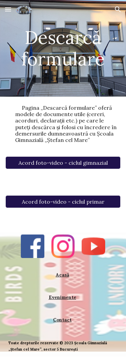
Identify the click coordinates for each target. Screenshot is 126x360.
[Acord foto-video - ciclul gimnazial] (63, 162)
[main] (63, 48)
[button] (8, 9)
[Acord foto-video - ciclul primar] (63, 201)
